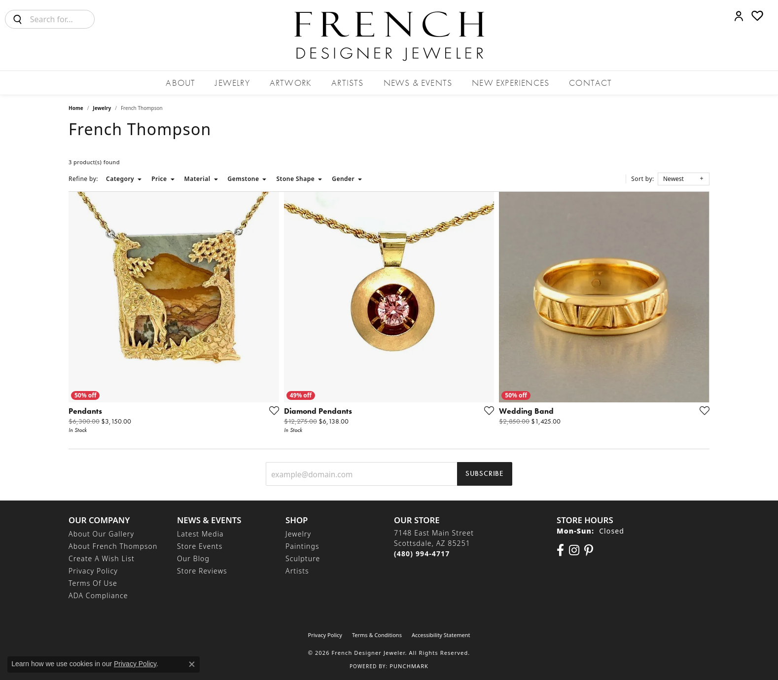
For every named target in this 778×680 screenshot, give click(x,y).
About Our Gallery (101, 533)
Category (120, 179)
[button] (739, 16)
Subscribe (484, 473)
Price (159, 179)
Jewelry (232, 82)
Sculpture (302, 558)
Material (197, 179)
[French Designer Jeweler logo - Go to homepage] (389, 35)
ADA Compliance (98, 595)
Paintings (302, 546)
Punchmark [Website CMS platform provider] (408, 666)
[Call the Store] (422, 553)
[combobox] (62, 19)
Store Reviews (202, 570)
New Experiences (510, 82)
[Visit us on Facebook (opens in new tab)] (560, 550)
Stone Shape (295, 179)
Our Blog (193, 558)
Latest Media (200, 533)
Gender (343, 179)
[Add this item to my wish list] (271, 410)
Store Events (199, 546)
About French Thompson (113, 546)
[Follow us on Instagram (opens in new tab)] (574, 550)
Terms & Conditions (377, 635)
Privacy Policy (93, 570)
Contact (590, 82)
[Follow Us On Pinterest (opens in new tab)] (588, 550)
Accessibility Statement (441, 635)
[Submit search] (18, 19)
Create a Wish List (102, 558)
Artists (347, 82)
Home (76, 108)
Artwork (291, 82)
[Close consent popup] (192, 664)
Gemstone (243, 179)
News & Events (418, 82)
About (180, 82)
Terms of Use (93, 583)
